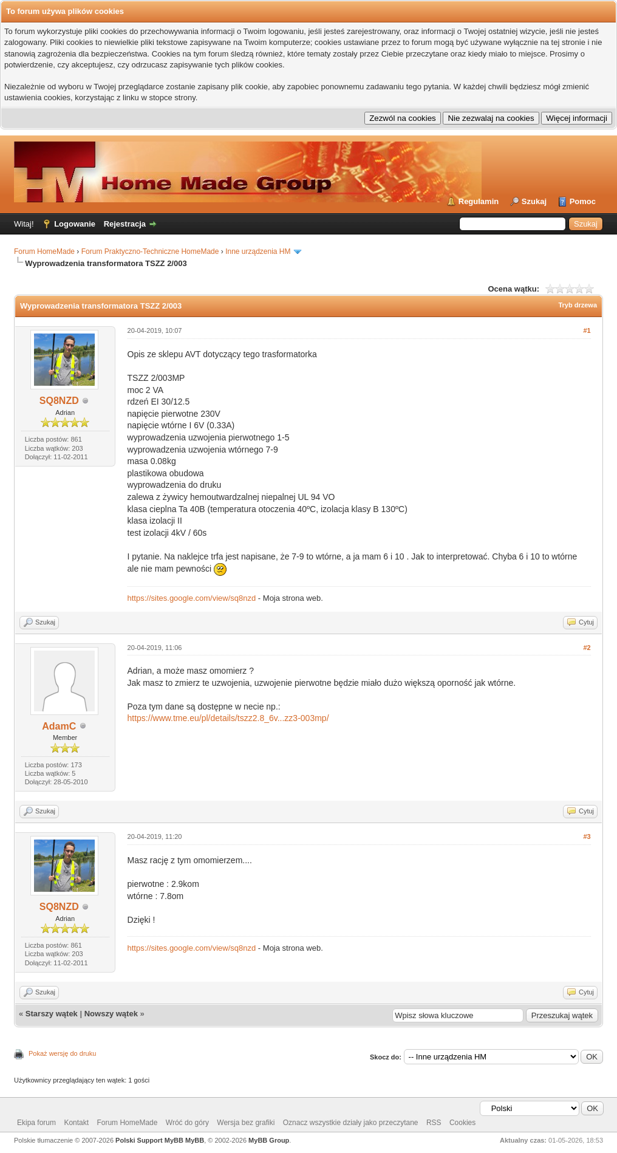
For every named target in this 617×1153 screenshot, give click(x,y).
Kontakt (76, 1122)
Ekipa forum (36, 1122)
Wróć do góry (187, 1122)
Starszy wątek (52, 1013)
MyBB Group (268, 1140)
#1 (586, 330)
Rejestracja (125, 223)
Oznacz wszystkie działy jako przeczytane (350, 1122)
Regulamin (478, 201)
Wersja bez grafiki (245, 1122)
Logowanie (74, 223)
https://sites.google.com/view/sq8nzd (192, 598)
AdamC (59, 726)
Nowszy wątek (111, 1013)
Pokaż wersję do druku (62, 1053)
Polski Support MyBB (149, 1140)
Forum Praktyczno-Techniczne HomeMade (150, 251)
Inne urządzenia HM (257, 251)
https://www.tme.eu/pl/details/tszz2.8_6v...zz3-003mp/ (228, 718)
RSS (433, 1122)
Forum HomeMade (44, 251)
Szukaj (534, 201)
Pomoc (583, 201)
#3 (586, 836)
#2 (586, 647)
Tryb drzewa (577, 305)
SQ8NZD (59, 400)
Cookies (462, 1122)
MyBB (194, 1140)
